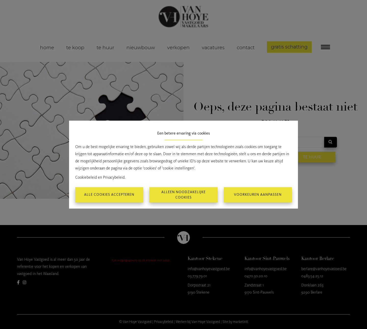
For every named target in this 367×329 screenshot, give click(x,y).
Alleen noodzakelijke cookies (183, 195)
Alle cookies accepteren (109, 195)
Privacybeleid (114, 177)
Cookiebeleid (86, 177)
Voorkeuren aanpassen (258, 195)
